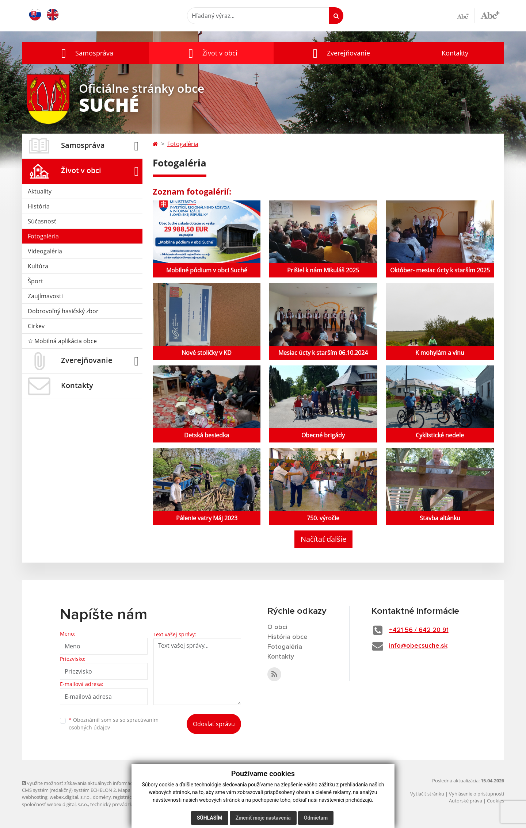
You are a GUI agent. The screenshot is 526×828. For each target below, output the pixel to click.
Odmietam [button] (316, 818)
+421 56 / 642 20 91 (419, 630)
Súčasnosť (42, 221)
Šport (35, 281)
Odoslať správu (214, 724)
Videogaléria (45, 251)
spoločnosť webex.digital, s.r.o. (55, 804)
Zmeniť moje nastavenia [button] (263, 818)
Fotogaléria (43, 236)
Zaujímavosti (45, 296)
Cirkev (36, 326)
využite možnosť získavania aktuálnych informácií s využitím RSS (94, 783)
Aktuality (40, 191)
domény (102, 797)
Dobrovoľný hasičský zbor (63, 311)
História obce (287, 637)
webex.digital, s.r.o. (70, 797)
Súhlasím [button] (209, 818)
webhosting (34, 797)
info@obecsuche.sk (418, 646)
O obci (277, 627)
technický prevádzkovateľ (118, 804)
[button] (85, 53)
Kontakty (455, 53)
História (39, 206)
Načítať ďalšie (323, 539)
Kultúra (38, 266)
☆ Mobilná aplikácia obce (62, 341)
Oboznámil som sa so (114, 723)
